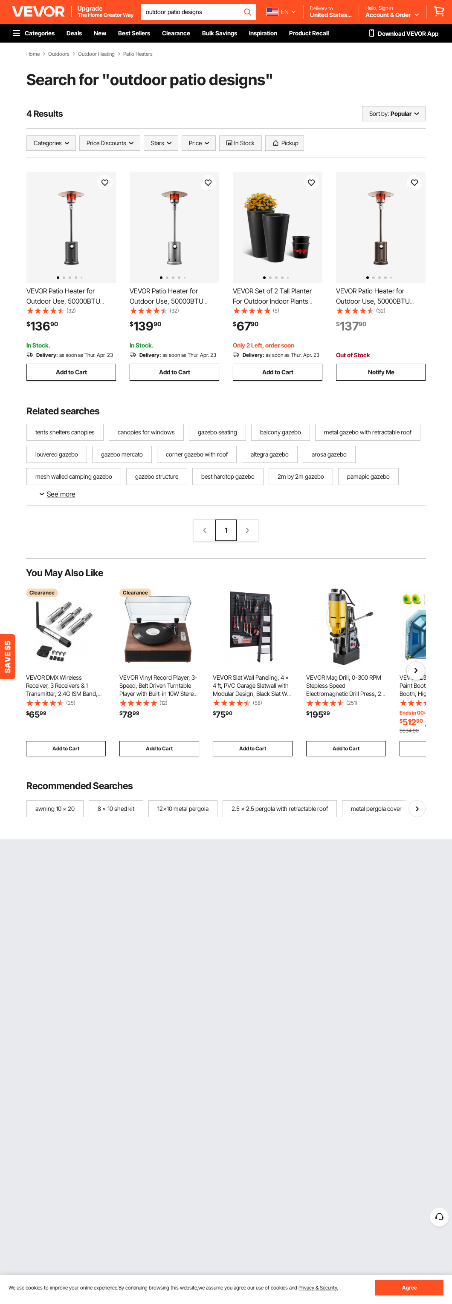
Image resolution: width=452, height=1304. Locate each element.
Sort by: (379, 113)
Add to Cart (71, 372)
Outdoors (59, 54)
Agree (409, 1287)
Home (33, 54)
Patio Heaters (138, 54)
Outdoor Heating (96, 54)
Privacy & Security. (318, 1287)
